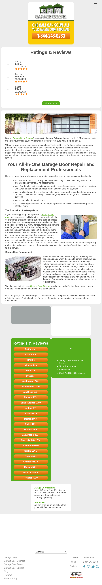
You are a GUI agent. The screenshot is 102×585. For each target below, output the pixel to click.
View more (51, 103)
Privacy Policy (10, 578)
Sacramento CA (31, 387)
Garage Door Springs (23, 138)
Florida (30, 370)
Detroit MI (31, 456)
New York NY (30, 472)
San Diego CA (31, 392)
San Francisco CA (31, 403)
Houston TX (31, 478)
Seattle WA (30, 451)
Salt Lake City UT (30, 440)
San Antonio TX (31, 435)
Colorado (30, 354)
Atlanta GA (30, 413)
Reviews (8, 575)
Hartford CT (31, 408)
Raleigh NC (30, 467)
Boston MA (30, 419)
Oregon (30, 376)
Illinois (30, 360)
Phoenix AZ (31, 397)
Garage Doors (10, 557)
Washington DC (31, 381)
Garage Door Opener (40, 286)
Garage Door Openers (14, 561)
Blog (6, 571)
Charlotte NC (30, 462)
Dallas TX (31, 424)
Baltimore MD (31, 446)
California (31, 349)
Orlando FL (30, 429)
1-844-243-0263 (51, 35)
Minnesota (31, 365)
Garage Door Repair (13, 564)
